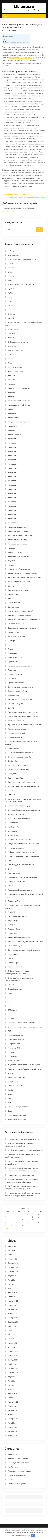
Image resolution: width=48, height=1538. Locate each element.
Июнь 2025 (11, 1284)
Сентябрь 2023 (13, 1372)
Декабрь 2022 (13, 1410)
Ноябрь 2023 (12, 1364)
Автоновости (12, 1454)
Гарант (10, 649)
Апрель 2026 (12, 1246)
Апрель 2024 (12, 1343)
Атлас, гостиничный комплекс (19, 582)
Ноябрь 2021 (12, 1436)
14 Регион (11, 251)
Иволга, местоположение (17, 729)
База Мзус (11, 586)
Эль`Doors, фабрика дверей (18, 1107)
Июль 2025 (11, 1280)
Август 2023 (12, 1377)
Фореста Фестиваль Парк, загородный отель (24, 1069)
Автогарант (12, 384)
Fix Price (10, 293)
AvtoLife (10, 272)
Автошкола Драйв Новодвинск (19, 556)
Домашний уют (13, 695)
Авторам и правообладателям (19, 422)
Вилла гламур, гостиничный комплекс (22, 628)
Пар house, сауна (14, 873)
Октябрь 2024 (13, 1318)
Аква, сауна (12, 565)
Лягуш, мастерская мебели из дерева (21, 782)
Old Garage (11, 333)
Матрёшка (11, 795)
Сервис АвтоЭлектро (15, 967)
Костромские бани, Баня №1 (18, 765)
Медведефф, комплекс (16, 814)
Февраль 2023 (13, 1402)
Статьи (10, 1479)
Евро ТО (11, 708)
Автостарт (11, 548)
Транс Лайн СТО (14, 1048)
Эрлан (10, 1111)
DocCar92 (11, 280)
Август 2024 (12, 1326)
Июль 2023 (11, 1381)
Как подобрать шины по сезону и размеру (23, 1139)
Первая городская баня (16, 882)
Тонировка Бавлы (14, 1044)
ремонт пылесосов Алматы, (20, 58)
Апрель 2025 (12, 1293)
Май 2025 (11, 1288)
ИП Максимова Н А (15, 737)
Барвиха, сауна (13, 607)
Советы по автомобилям (17, 1475)
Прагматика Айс (14, 901)
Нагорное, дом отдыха (16, 848)
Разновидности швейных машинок (16, 195)
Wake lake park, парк (15, 367)
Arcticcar (11, 268)
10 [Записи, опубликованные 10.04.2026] (27, 1217)
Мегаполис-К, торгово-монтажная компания (24, 810)
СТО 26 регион (13, 1010)
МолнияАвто (12, 831)
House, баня (12, 318)
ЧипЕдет (11, 1090)
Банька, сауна (13, 594)
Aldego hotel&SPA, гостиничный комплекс (22, 259)
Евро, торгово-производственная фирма (23, 712)
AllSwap (10, 263)
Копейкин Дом (13, 761)
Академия (11, 561)
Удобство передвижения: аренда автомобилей (25, 1150)
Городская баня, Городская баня (20, 666)
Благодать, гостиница (16, 624)
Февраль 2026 (13, 1255)
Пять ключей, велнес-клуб (17, 916)
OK (33, 1535)
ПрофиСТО (12, 912)
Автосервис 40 (13, 523)
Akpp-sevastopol (13, 255)
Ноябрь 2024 (12, 1314)
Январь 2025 (12, 1305)
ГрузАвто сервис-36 (15, 674)
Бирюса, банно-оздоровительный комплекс (24, 620)
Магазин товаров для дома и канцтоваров (23, 786)
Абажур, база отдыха (15, 371)
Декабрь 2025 (13, 1263)
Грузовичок (12, 678)
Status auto (11, 359)
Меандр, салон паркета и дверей (20, 806)
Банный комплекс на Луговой (18, 590)
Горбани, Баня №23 (15, 657)
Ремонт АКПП (13, 933)
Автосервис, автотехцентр (17, 540)
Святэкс (11, 958)
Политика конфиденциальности (20, 890)
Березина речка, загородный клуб (20, 611)
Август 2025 (12, 1276)
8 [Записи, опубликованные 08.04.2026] (16, 1217)
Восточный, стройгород (16, 636)
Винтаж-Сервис (13, 632)
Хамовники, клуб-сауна (16, 1077)
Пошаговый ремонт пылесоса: (16, 42)
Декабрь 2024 (13, 1309)
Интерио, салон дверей (16, 733)
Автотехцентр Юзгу (15, 552)
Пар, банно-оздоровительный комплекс (22, 877)
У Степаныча (12, 1056)
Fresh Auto (11, 310)
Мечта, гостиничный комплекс (19, 818)
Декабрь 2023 (13, 1360)
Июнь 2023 (11, 1385)
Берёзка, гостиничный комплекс (20, 615)
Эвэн (9, 1098)
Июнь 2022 (11, 1423)
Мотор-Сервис (13, 835)
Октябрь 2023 (13, 1368)
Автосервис (12, 439)
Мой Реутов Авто (14, 827)
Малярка (11, 791)
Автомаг (11, 397)
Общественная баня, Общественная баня (23, 856)
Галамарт (11, 641)
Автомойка (12, 413)
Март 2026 (11, 1250)
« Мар (7, 1228)
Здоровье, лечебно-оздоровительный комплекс (25, 725)
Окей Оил (11, 861)
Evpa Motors (12, 289)
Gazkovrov (11, 314)
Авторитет (11, 430)
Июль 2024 (11, 1330)
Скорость (11, 985)
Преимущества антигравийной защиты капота (27, 197)
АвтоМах (11, 409)
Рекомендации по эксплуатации (20, 1471)
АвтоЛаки (11, 392)
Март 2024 (11, 1347)
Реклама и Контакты (15, 929)
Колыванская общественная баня (20, 753)
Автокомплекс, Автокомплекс (19, 388)
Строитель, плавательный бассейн (21, 1023)
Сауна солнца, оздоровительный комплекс (24, 950)
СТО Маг (11, 1018)
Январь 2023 (12, 1406)
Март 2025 (11, 1297)
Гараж (10, 645)
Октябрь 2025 (13, 1267)
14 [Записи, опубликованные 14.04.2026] (11, 1220)
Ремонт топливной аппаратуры (19, 937)
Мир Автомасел (13, 823)
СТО (9, 997)
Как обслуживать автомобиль (19, 1463)
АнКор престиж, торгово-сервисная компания (24, 577)
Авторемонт (12, 426)
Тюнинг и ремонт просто (17, 1484)
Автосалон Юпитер (15, 434)
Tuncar (10, 363)
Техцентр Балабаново (16, 1039)
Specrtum (11, 355)
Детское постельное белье (18, 691)
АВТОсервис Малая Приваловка (20, 535)
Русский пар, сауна (15, 946)
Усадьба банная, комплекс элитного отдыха (24, 1065)
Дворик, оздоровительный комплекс (21, 687)
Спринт (10, 993)
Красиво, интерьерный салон (18, 769)
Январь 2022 (12, 1427)
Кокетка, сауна (13, 748)
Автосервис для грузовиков (18, 531)
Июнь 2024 (11, 1335)
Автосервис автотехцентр (17, 527)
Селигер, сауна (13, 963)
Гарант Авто (12, 653)
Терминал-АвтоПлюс (15, 1035)
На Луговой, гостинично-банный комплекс (23, 844)
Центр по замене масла (16, 1086)
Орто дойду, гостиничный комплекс (21, 865)
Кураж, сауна (12, 774)
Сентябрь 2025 (13, 1271)
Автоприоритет (13, 418)
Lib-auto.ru (24, 6)
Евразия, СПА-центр (15, 704)
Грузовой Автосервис (16, 683)
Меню (5, 16)
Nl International (13, 329)
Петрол (10, 886)
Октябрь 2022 (13, 1419)
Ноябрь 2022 (12, 1415)
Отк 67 (10, 869)
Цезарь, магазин (14, 1082)
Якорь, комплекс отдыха (17, 1115)
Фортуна (11, 1073)
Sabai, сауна (12, 346)
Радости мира (13, 921)
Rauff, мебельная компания (18, 342)
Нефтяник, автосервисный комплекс (21, 852)
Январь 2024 (12, 1356)
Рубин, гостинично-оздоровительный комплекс (25, 942)
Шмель (10, 1094)
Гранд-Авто (12, 670)
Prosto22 (11, 338)
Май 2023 (11, 1389)
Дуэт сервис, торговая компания (20, 700)
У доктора (11, 1052)
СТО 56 (10, 1014)
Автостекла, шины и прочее (18, 1458)
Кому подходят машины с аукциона (21, 1175)
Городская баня (13, 662)
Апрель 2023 (12, 1393)
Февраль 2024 (13, 1351)
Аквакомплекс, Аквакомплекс (19, 569)
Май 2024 (11, 1339)
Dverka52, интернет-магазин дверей (21, 285)
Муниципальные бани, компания (20, 839)
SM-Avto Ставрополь (15, 350)
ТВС (9, 1031)
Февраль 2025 (13, 1301)
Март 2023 (11, 1398)
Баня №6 (11, 599)
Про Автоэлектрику (15, 1467)
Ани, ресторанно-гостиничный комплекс (23, 573)
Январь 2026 (12, 1259)
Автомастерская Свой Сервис (19, 401)
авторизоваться (8, 211)
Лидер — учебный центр (17, 778)
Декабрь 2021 (12, 1431)
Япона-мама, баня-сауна (17, 1119)
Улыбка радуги (13, 1061)
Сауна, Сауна (13, 954)
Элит (9, 1103)
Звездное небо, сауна (16, 721)
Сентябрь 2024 (13, 1322)
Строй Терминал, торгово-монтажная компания (25, 1027)
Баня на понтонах (14, 603)
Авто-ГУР (11, 376)
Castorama (11, 276)
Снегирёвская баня (15, 989)
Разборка (11, 925)
